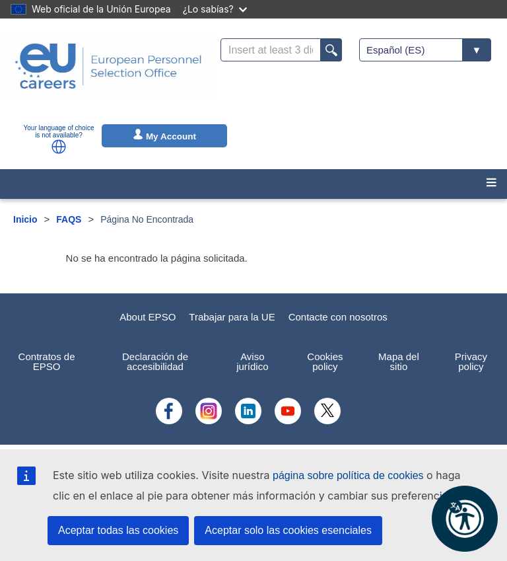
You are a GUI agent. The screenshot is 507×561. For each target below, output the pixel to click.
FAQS (68, 219)
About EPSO (147, 316)
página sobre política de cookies (348, 475)
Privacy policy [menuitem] (471, 361)
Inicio (25, 219)
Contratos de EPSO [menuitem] (46, 361)
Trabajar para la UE (232, 316)
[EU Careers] (108, 75)
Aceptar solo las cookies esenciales (288, 530)
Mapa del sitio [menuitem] (398, 361)
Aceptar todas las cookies (118, 530)
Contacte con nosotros (338, 316)
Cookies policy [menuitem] (325, 361)
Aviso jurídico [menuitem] (252, 361)
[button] (59, 147)
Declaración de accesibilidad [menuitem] (155, 361)
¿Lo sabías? (215, 9)
